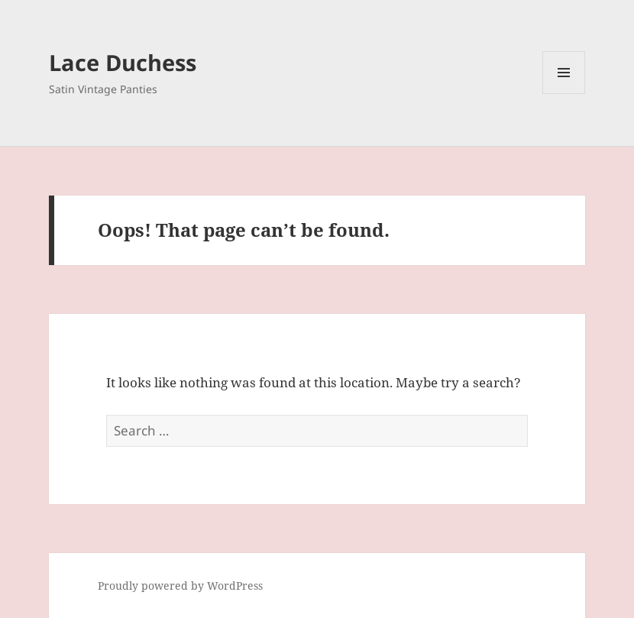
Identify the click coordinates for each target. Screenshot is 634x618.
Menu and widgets (564, 93)
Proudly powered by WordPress (180, 585)
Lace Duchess (122, 62)
